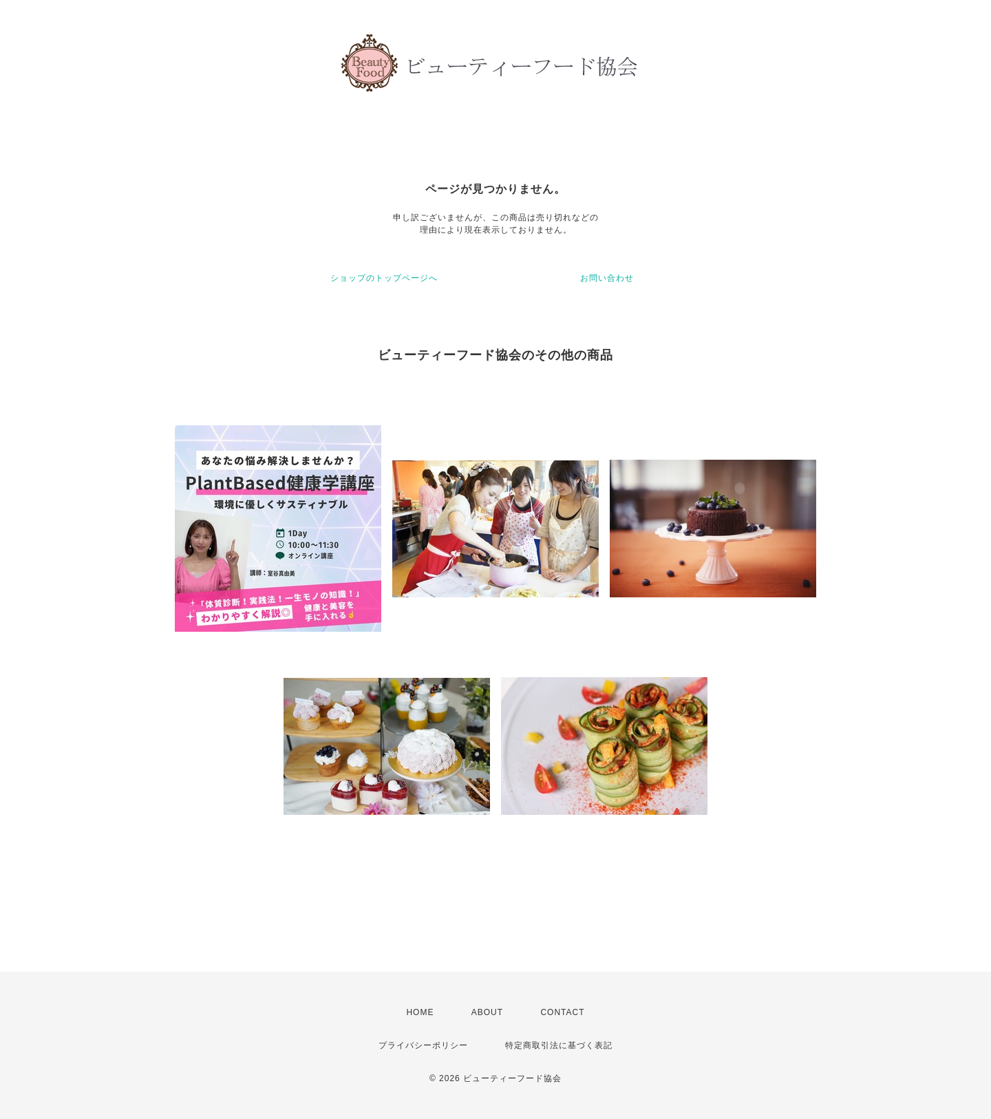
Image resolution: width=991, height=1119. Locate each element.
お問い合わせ (607, 278)
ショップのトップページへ (384, 278)
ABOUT (487, 1012)
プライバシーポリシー (423, 1045)
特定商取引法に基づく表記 (558, 1045)
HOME (420, 1012)
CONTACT (562, 1012)
